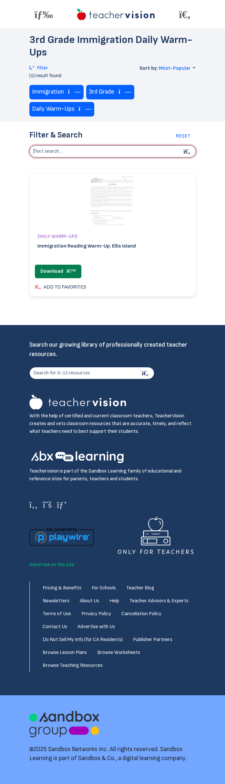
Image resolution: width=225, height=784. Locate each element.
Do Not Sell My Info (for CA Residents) (83, 639)
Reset (183, 136)
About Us (89, 601)
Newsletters (56, 601)
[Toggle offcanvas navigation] (43, 14)
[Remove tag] (74, 92)
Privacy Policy (96, 614)
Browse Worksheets (118, 652)
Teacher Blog (140, 588)
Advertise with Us (96, 627)
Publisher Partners (152, 639)
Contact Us (55, 627)
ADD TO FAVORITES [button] (61, 287)
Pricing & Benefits (62, 588)
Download (58, 271)
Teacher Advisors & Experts (159, 601)
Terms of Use (57, 614)
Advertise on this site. (52, 565)
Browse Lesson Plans (65, 652)
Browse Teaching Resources (73, 665)
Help (114, 601)
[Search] (146, 373)
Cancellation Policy (141, 614)
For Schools (104, 588)
